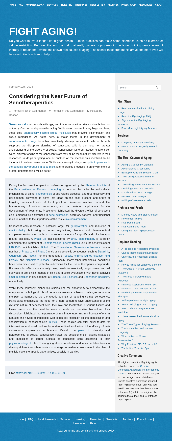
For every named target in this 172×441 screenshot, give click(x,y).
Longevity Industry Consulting (137, 142)
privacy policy (107, 430)
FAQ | (32, 419)
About (158, 4)
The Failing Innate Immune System (140, 184)
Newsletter (97, 4)
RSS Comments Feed (133, 226)
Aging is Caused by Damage (137, 164)
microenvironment (75, 219)
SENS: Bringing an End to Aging (139, 304)
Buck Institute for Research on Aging (37, 189)
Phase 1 (27, 251)
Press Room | (146, 419)
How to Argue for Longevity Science (141, 264)
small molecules (18, 277)
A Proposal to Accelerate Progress (140, 248)
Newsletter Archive (131, 218)
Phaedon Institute (95, 185)
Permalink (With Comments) (29, 110)
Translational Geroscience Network (78, 247)
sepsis (68, 255)
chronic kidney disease (88, 255)
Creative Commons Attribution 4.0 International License (138, 370)
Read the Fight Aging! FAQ (136, 116)
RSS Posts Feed (130, 222)
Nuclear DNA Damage (133, 196)
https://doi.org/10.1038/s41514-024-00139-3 (41, 373)
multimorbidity (17, 230)
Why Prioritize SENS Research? (139, 344)
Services (52, 4)
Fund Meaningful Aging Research (139, 128)
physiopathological (20, 343)
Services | (67, 419)
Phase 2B (40, 238)
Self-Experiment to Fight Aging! (138, 300)
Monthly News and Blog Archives (139, 214)
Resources (145, 4)
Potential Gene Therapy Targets (138, 288)
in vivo (53, 322)
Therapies (81, 4)
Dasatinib (103, 251)
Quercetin (15, 255)
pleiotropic (84, 330)
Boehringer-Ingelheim (96, 277)
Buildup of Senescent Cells (136, 200)
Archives (113, 4)
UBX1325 (15, 247)
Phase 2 (43, 251)
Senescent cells (18, 124)
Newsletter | (114, 419)
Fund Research (35, 4)
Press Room (128, 4)
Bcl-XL (45, 247)
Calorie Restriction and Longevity (139, 252)
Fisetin (33, 255)
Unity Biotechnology (83, 238)
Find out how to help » (37, 54)
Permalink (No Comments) (68, 110)
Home (13, 4)
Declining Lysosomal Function (137, 188)
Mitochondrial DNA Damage (136, 192)
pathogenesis (44, 193)
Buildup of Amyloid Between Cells (139, 172)
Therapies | (97, 419)
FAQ (21, 4)
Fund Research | (48, 419)
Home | (22, 419)
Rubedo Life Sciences (64, 277)
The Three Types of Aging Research (141, 324)
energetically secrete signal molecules (47, 132)
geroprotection (79, 226)
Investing (66, 4)
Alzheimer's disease (37, 260)
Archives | (129, 419)
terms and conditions (80, 430)
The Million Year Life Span (135, 348)
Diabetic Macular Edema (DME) (61, 243)
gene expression (59, 215)
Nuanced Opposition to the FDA (138, 284)
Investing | (82, 419)
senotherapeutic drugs (23, 141)
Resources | (81, 423)
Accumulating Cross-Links (135, 168)
